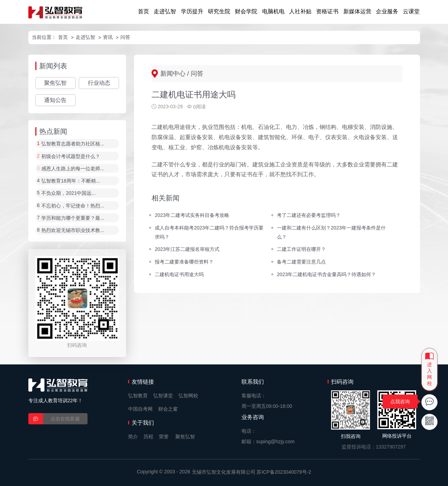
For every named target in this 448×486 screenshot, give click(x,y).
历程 (148, 436)
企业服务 (387, 11)
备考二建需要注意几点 (301, 262)
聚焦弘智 (55, 83)
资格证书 (327, 11)
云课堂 (411, 11)
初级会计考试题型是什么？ (70, 156)
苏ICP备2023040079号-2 (284, 472)
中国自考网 (140, 409)
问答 (125, 37)
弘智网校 (188, 395)
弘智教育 (138, 395)
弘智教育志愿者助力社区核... (72, 144)
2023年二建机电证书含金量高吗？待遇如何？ (326, 274)
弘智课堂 (163, 395)
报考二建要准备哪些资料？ (184, 262)
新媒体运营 (357, 11)
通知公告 (55, 100)
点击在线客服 (65, 419)
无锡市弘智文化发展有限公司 (223, 472)
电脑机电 (273, 11)
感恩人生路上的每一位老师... (72, 168)
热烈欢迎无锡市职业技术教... (72, 230)
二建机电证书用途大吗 (179, 274)
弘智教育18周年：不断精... (70, 181)
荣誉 (164, 436)
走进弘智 (165, 11)
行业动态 (99, 83)
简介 (133, 436)
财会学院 (246, 11)
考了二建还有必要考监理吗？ (309, 215)
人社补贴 (300, 11)
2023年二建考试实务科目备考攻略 (192, 215)
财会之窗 (168, 409)
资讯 (108, 37)
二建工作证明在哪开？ (301, 249)
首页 (143, 11)
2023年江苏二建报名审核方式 (187, 249)
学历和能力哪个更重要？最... (72, 218)
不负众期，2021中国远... (68, 193)
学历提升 (192, 11)
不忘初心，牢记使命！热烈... (72, 205)
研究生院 (219, 11)
